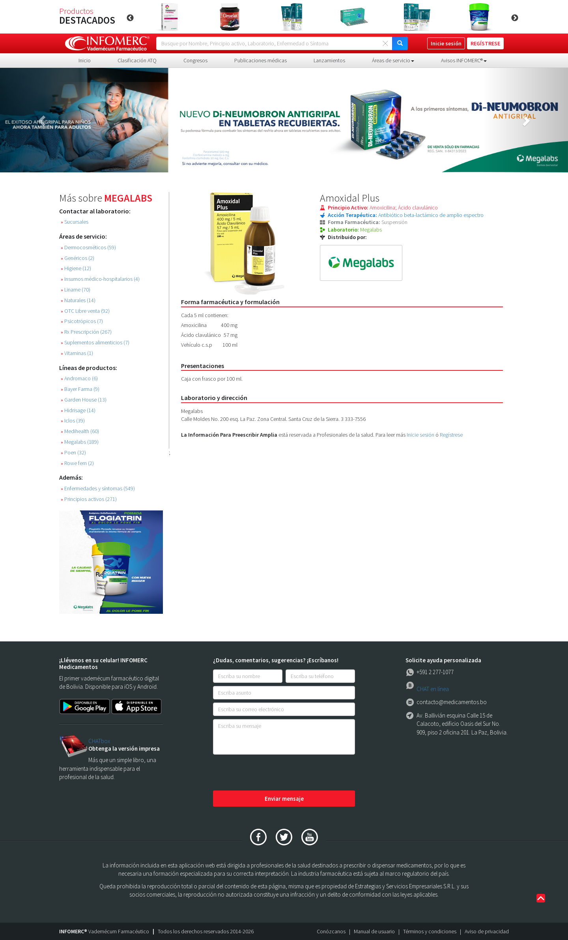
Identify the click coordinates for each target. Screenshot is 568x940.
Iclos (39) (73, 420)
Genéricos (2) (77, 258)
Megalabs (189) (80, 442)
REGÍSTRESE (485, 43)
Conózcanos (331, 931)
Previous (130, 18)
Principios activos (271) (89, 499)
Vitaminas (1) (77, 353)
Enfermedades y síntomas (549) (98, 488)
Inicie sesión (420, 434)
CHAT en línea (433, 689)
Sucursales (74, 222)
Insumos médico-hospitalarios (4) (100, 279)
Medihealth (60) (80, 431)
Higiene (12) (76, 268)
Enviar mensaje (284, 798)
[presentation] (273, 773)
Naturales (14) (78, 300)
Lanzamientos (329, 60)
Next (515, 18)
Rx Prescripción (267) (86, 332)
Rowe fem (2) (77, 463)
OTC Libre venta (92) (85, 311)
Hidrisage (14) (78, 410)
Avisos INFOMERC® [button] (464, 60)
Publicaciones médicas (260, 60)
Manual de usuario (374, 931)
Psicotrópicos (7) (82, 321)
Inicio (84, 60)
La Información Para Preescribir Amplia (229, 434)
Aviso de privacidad (487, 931)
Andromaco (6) (79, 378)
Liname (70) (75, 289)
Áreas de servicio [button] (393, 60)
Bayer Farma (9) (80, 389)
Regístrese (451, 434)
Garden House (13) (83, 399)
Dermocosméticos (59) (88, 247)
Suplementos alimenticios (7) (95, 342)
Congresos (195, 60)
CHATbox (99, 741)
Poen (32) (73, 452)
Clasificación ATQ (137, 60)
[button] (42, 120)
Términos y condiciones (429, 931)
